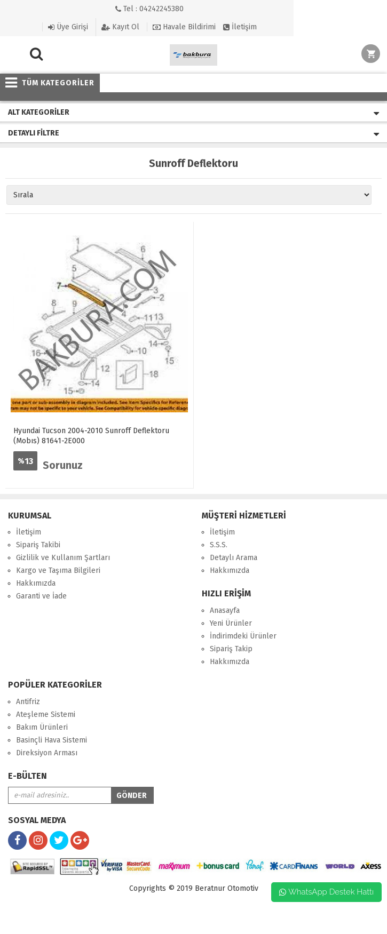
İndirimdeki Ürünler (243, 636)
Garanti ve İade (41, 596)
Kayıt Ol (120, 27)
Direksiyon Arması (46, 752)
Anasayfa (225, 610)
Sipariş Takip (231, 648)
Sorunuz (63, 465)
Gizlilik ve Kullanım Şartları (63, 557)
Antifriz (28, 701)
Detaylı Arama (233, 557)
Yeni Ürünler (231, 623)
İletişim (240, 26)
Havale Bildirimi (184, 26)
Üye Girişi (68, 26)
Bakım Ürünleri (42, 727)
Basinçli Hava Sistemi (51, 740)
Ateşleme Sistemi (45, 714)
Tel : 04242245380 (149, 8)
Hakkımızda (36, 583)
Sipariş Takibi (38, 544)
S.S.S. (218, 544)
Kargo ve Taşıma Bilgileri (58, 570)
